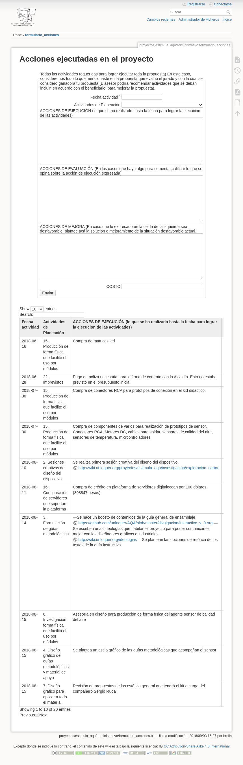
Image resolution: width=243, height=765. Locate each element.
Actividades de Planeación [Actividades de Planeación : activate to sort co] (54, 327)
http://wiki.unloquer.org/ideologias (108, 539)
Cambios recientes (160, 19)
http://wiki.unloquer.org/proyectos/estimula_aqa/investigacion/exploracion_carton (149, 468)
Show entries (38, 309)
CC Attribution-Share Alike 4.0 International (197, 746)
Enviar (47, 293)
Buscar (229, 12)
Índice (227, 19)
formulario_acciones (42, 35)
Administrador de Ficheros (199, 19)
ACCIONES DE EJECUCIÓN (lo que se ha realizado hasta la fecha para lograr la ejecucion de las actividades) (145, 325)
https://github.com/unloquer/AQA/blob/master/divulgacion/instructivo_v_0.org (146, 523)
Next (43, 715)
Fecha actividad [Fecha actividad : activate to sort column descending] (30, 325)
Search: (51, 314)
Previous (27, 715)
